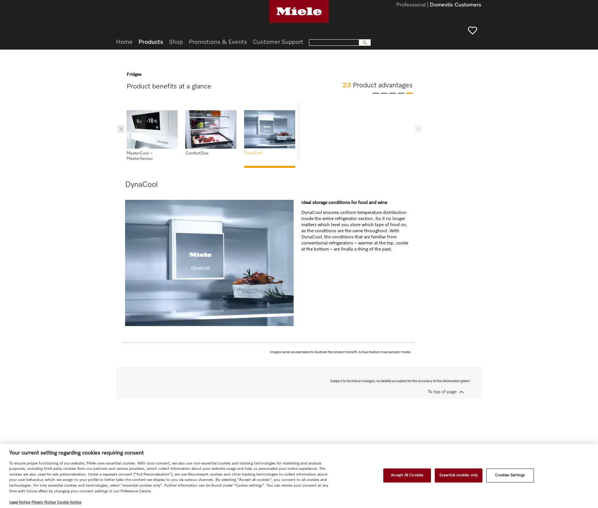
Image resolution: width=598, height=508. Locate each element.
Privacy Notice (43, 502)
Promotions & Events (218, 42)
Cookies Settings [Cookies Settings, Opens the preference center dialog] (510, 475)
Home (124, 42)
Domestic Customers (455, 5)
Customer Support (278, 42)
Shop (176, 42)
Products (150, 42)
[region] (299, 476)
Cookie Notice (69, 502)
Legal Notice (19, 502)
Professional (411, 5)
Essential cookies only (458, 475)
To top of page (442, 392)
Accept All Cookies (407, 475)
